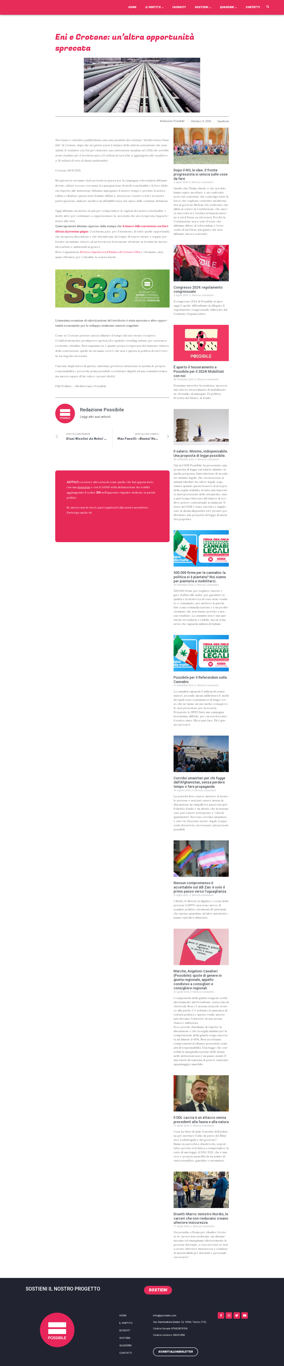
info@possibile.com (164, 1315)
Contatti (253, 7)
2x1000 (106, 487)
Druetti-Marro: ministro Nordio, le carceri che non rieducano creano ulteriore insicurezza (201, 1218)
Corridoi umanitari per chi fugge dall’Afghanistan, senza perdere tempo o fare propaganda (199, 782)
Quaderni (228, 7)
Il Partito (154, 7)
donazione (84, 487)
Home (132, 7)
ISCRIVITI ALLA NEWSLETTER (92, 523)
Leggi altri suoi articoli (95, 416)
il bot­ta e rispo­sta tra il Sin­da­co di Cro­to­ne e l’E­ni (112, 252)
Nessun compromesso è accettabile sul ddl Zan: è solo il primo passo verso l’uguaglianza (200, 887)
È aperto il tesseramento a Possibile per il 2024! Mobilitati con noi (199, 371)
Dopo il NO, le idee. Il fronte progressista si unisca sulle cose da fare (201, 174)
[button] (267, 7)
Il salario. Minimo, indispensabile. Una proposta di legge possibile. (201, 453)
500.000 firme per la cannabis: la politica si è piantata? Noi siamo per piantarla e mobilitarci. (200, 577)
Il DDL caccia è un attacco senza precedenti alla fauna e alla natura (201, 1119)
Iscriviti (179, 7)
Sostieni (203, 7)
